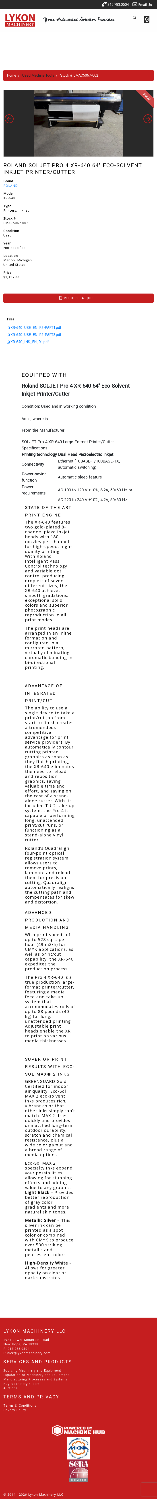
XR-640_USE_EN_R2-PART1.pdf (34, 328)
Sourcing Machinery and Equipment (32, 1370)
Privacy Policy (14, 1410)
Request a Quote (78, 298)
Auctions (10, 1388)
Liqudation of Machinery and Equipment (36, 1375)
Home (11, 75)
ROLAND (10, 185)
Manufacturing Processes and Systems (35, 1379)
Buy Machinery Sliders (21, 1384)
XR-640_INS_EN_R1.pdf (28, 342)
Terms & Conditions (19, 1405)
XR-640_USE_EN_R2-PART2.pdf (34, 335)
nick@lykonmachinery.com (29, 1353)
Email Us (142, 4)
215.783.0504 (115, 4)
